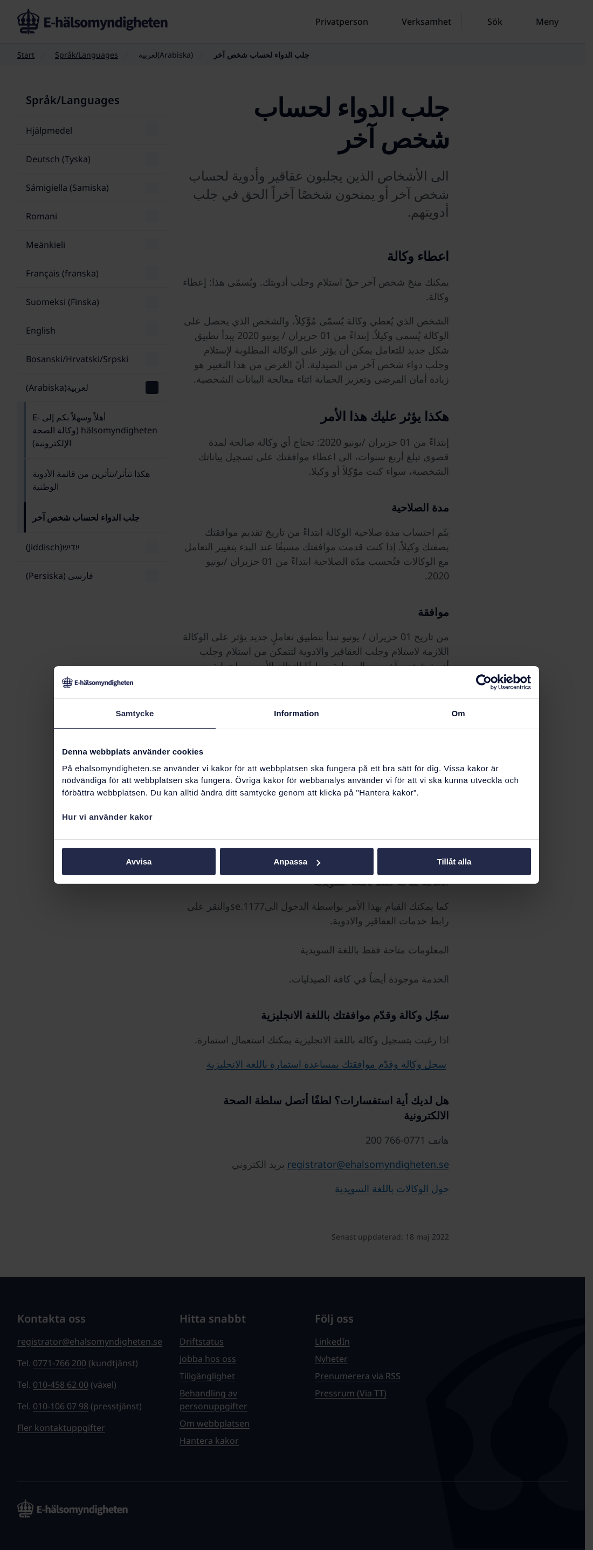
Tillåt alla (454, 861)
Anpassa (296, 861)
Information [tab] (296, 713)
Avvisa (139, 861)
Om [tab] (458, 713)
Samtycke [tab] (135, 713)
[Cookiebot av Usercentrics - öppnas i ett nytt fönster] (484, 682)
